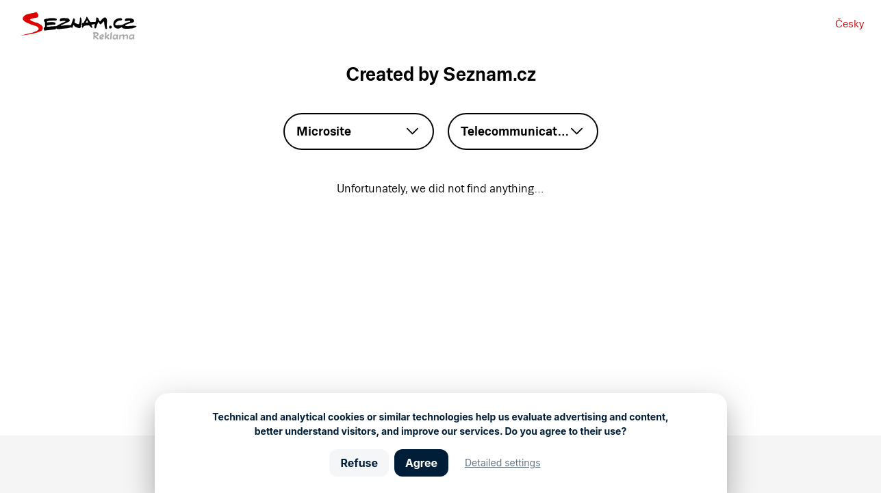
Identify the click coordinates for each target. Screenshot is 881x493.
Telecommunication (518, 131)
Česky (849, 23)
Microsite (323, 131)
